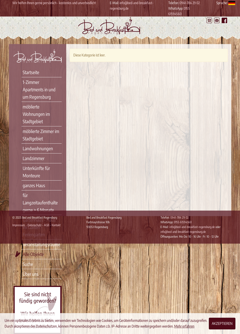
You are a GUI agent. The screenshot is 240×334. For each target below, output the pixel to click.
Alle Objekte (33, 254)
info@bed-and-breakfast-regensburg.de (192, 227)
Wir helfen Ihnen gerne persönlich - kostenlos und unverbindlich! (54, 3)
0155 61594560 (183, 222)
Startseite (31, 72)
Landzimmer (33, 158)
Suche (28, 264)
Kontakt (56, 225)
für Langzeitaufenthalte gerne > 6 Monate (40, 202)
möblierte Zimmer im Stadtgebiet (41, 134)
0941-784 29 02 (189, 3)
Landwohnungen (38, 148)
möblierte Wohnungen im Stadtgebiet (36, 114)
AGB (46, 225)
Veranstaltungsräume (41, 244)
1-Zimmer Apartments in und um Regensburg (39, 89)
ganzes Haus (34, 185)
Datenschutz (34, 225)
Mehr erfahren (184, 326)
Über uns (31, 274)
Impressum (18, 225)
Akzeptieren (222, 323)
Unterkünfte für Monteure (36, 171)
